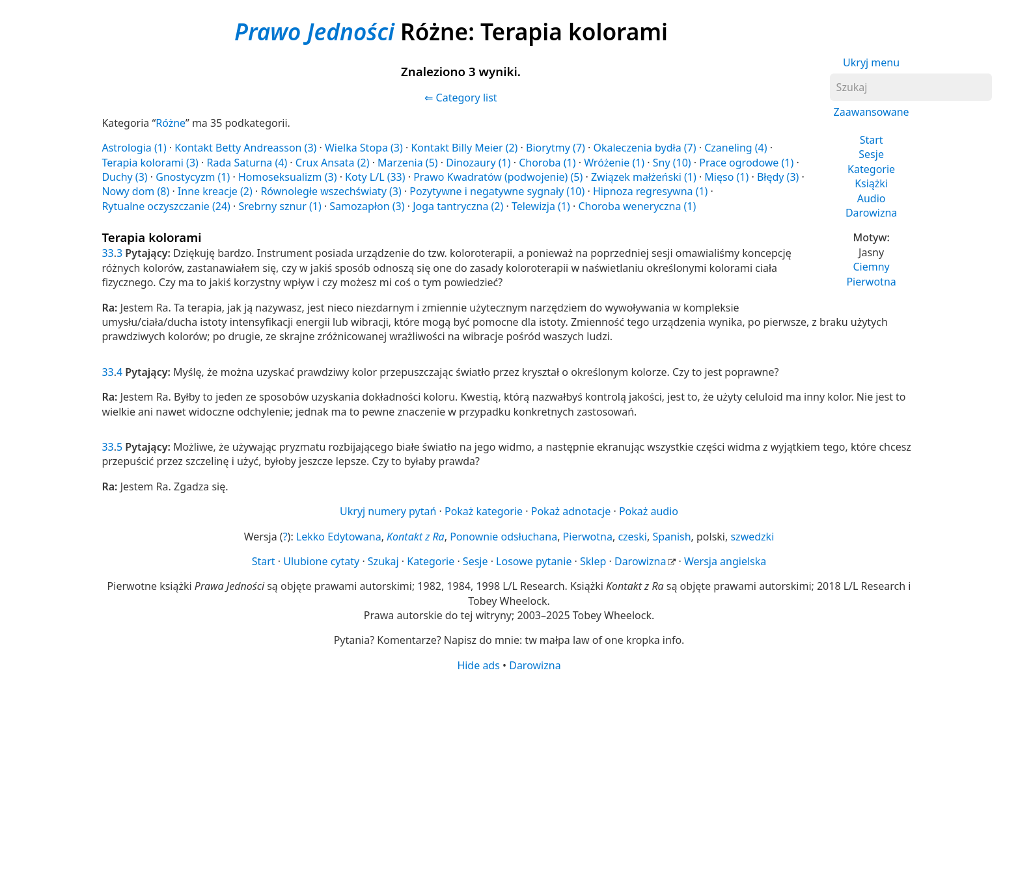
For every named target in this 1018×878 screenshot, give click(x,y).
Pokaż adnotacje (571, 511)
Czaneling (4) (735, 147)
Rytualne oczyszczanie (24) (166, 206)
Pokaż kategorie (484, 511)
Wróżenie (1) (614, 162)
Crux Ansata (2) (333, 162)
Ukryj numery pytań (388, 511)
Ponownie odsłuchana (503, 536)
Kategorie (871, 169)
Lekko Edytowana (338, 536)
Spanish (671, 536)
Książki (871, 183)
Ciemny (871, 266)
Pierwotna (871, 281)
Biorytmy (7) (555, 147)
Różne (171, 123)
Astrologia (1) (134, 147)
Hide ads (478, 665)
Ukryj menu (871, 62)
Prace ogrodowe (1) (746, 162)
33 (107, 253)
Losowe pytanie (533, 561)
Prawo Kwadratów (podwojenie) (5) (498, 177)
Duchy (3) (124, 177)
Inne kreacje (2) (215, 191)
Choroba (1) (547, 162)
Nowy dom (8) (135, 191)
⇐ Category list (460, 97)
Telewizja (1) (541, 206)
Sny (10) (672, 162)
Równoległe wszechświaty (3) (330, 191)
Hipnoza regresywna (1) (650, 191)
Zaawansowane (871, 112)
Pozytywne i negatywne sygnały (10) (497, 191)
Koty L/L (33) (375, 177)
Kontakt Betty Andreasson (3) (245, 147)
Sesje (871, 154)
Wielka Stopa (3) (364, 147)
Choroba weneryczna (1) (637, 206)
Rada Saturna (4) (246, 162)
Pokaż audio (648, 511)
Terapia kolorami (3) (150, 162)
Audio (871, 198)
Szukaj (383, 561)
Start (871, 140)
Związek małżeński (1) (643, 177)
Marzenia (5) (408, 162)
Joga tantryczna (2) (458, 206)
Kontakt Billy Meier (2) (464, 147)
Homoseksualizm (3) (287, 177)
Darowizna (871, 213)
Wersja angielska (725, 561)
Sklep (593, 561)
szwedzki (752, 536)
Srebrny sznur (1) (279, 206)
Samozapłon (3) (366, 206)
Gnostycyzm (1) (193, 177)
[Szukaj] (911, 87)
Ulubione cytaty (321, 561)
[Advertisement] (492, 774)
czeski (632, 536)
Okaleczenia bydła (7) (644, 147)
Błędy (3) (778, 177)
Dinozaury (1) (478, 162)
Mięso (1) (726, 177)
